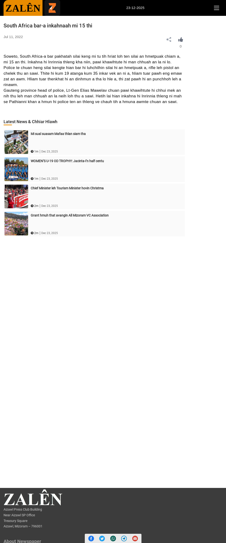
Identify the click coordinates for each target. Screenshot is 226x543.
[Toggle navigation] (216, 8)
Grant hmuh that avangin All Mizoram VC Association (70, 215)
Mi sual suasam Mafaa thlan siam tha (58, 134)
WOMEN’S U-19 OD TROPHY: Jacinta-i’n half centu (67, 161)
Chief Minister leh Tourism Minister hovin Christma (67, 188)
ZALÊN (23, 8)
